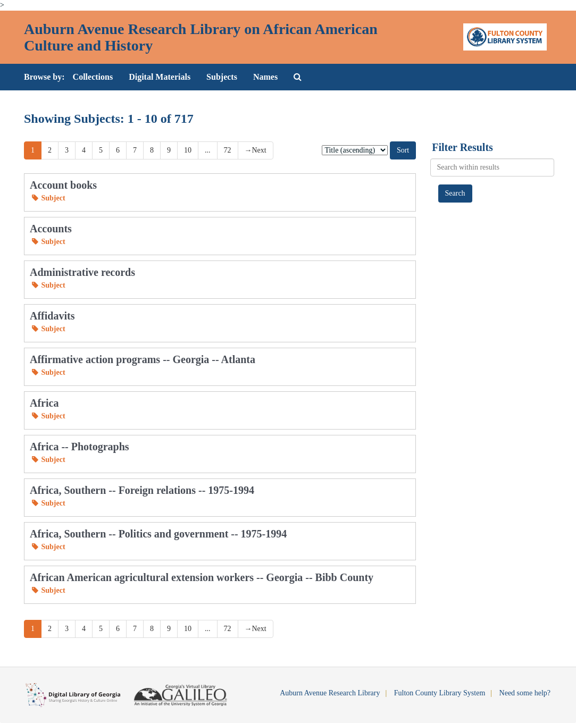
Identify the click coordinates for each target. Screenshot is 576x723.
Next (255, 150)
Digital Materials (159, 76)
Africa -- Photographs (79, 446)
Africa (44, 403)
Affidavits (52, 316)
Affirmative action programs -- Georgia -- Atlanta (142, 359)
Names (265, 76)
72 (227, 150)
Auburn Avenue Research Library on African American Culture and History (201, 37)
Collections (93, 76)
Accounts (51, 228)
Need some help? (524, 693)
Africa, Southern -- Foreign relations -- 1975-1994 (142, 490)
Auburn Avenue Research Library (330, 693)
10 (187, 150)
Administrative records (82, 272)
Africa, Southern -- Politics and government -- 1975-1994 (158, 534)
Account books (63, 185)
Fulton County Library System (440, 693)
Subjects (221, 76)
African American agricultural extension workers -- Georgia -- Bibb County (201, 577)
